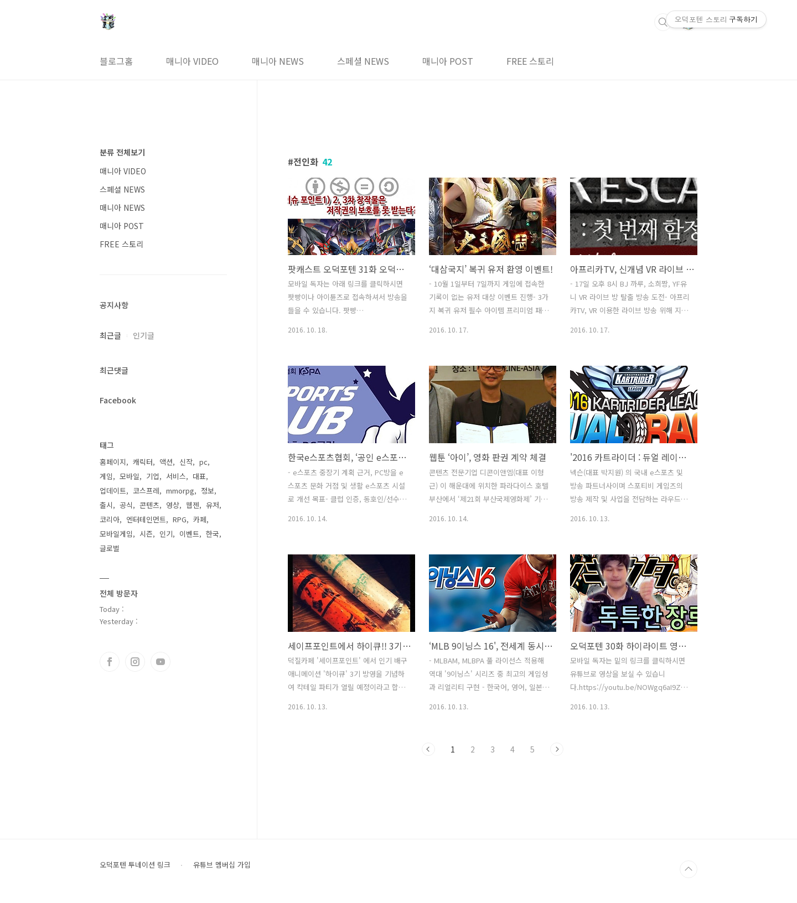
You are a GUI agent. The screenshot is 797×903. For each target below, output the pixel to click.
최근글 (110, 335)
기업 (152, 476)
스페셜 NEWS (363, 61)
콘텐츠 (149, 505)
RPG (180, 519)
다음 (556, 749)
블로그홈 (116, 61)
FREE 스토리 (530, 61)
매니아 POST (447, 61)
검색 (663, 22)
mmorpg (180, 490)
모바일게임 (116, 533)
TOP (688, 869)
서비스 (176, 476)
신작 (186, 461)
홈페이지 (113, 461)
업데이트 (113, 490)
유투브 (160, 662)
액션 (166, 461)
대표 (199, 476)
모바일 (129, 476)
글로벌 (110, 548)
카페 (199, 519)
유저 (212, 505)
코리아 (110, 519)
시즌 (146, 533)
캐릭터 (143, 461)
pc (203, 461)
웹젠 (192, 505)
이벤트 (189, 533)
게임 (106, 476)
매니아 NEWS (278, 61)
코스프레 (146, 490)
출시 (106, 505)
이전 (428, 749)
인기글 (143, 335)
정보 (207, 490)
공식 (126, 505)
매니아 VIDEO (192, 61)
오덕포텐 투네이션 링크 (135, 864)
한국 (212, 533)
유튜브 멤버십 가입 (222, 864)
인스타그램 (135, 662)
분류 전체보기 (122, 152)
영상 (172, 505)
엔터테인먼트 (146, 519)
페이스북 (110, 662)
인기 (166, 533)
